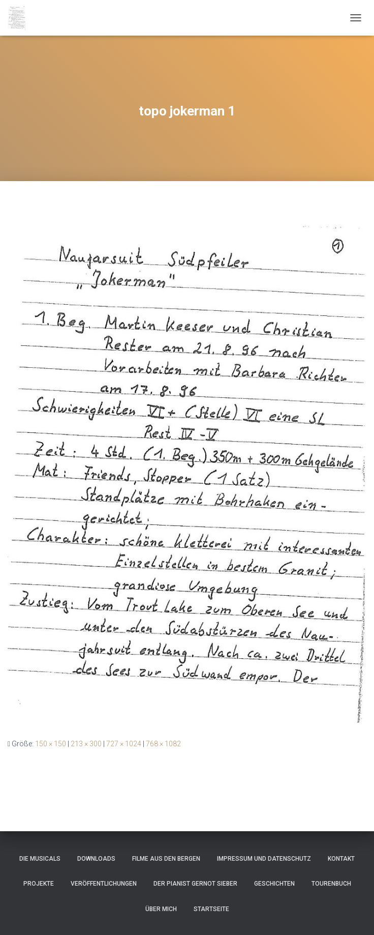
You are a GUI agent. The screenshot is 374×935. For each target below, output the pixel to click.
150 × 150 (50, 744)
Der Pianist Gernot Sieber (195, 883)
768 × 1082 (163, 744)
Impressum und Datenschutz (264, 858)
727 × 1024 (123, 744)
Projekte (38, 883)
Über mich (161, 909)
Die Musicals (39, 858)
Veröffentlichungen (104, 883)
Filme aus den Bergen (166, 858)
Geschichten (274, 883)
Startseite (211, 909)
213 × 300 (86, 744)
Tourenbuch (331, 883)
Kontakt (341, 858)
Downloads (96, 858)
